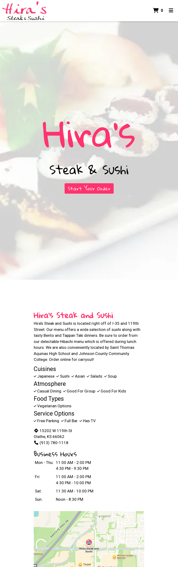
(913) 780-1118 (51, 442)
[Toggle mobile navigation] (171, 11)
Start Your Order (89, 188)
